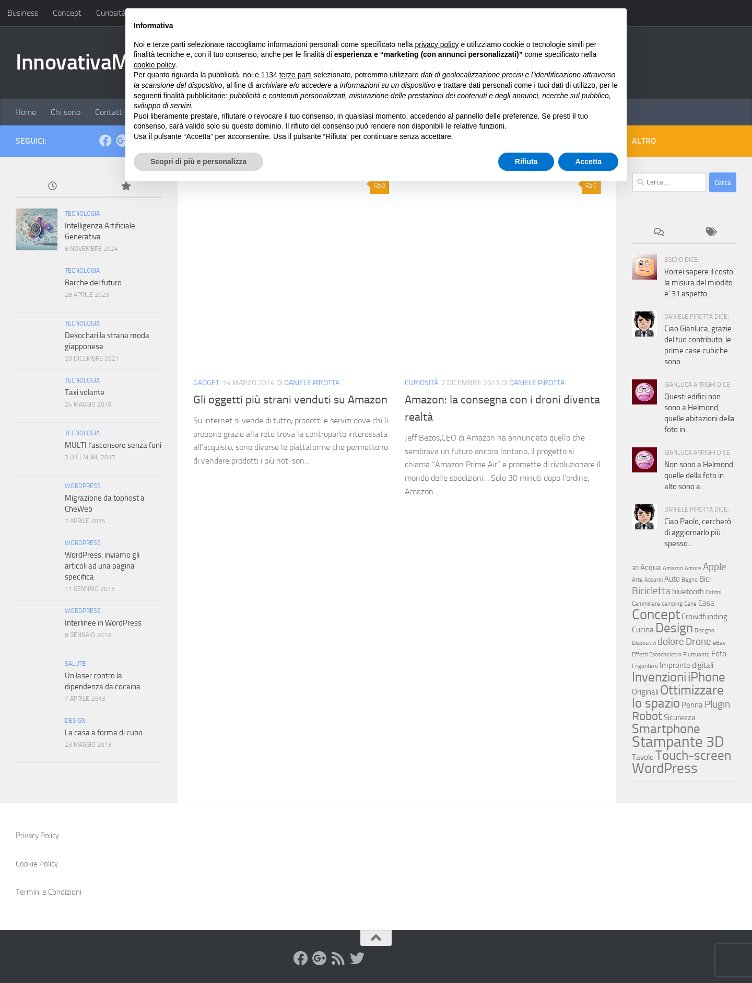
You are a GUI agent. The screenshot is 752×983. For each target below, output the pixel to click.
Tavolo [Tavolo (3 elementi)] (643, 757)
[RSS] (338, 958)
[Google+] (319, 958)
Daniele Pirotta (311, 382)
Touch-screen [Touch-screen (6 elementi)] (693, 755)
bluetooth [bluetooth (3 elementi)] (688, 591)
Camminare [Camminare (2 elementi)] (646, 603)
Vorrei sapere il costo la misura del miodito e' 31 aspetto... (698, 282)
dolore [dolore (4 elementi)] (670, 641)
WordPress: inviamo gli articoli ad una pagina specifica (102, 566)
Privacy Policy (37, 835)
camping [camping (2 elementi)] (672, 603)
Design (75, 720)
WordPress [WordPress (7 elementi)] (665, 768)
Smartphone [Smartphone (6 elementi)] (666, 728)
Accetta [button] (588, 161)
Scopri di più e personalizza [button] (198, 161)
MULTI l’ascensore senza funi (113, 445)
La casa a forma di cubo (104, 732)
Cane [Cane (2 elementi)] (690, 603)
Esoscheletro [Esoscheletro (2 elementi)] (665, 654)
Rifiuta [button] (526, 161)
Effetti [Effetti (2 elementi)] (640, 654)
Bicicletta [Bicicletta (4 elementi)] (651, 591)
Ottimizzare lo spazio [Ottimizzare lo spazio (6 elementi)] (678, 696)
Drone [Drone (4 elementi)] (698, 641)
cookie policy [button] (154, 65)
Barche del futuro (93, 282)
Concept (67, 13)
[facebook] (105, 140)
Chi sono (65, 112)
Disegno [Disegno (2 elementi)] (704, 630)
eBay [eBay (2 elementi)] (719, 643)
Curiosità (111, 13)
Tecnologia (82, 213)
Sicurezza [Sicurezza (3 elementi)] (680, 717)
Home (25, 112)
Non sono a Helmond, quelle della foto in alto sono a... (699, 475)
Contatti (109, 112)
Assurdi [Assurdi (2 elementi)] (653, 579)
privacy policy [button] (437, 44)
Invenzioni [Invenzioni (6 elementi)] (659, 677)
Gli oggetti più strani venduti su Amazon (290, 400)
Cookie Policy (37, 864)
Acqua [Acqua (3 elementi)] (650, 567)
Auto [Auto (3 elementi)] (672, 579)
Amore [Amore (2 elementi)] (693, 568)
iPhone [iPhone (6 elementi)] (706, 677)
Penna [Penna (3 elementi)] (692, 705)
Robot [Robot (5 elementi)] (647, 716)
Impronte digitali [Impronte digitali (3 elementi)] (686, 665)
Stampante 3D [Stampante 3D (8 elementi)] (678, 741)
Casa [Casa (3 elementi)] (706, 603)
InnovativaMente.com (115, 62)
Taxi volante (84, 392)
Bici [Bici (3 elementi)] (705, 579)
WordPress (83, 486)
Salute (75, 663)
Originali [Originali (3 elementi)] (645, 692)
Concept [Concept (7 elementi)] (656, 614)
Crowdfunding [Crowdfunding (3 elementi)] (704, 616)
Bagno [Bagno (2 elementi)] (690, 579)
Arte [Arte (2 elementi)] (637, 579)
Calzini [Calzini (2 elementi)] (713, 592)
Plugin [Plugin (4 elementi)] (717, 704)
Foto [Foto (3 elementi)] (718, 653)
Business (22, 13)
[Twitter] (357, 958)
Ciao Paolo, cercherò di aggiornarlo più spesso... (697, 532)
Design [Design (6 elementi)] (674, 627)
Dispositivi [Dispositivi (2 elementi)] (644, 643)
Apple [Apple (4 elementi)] (714, 567)
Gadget (206, 382)
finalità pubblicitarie (194, 95)
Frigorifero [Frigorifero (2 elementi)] (645, 666)
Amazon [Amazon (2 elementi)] (673, 568)
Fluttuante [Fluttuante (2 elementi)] (696, 654)
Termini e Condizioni (48, 892)
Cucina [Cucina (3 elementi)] (643, 629)
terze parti (295, 75)
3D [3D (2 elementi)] (635, 568)
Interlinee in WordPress (103, 623)
